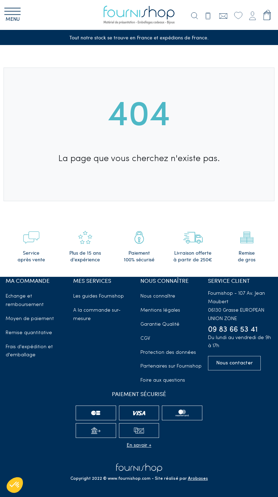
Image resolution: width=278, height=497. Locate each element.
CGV (145, 338)
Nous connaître (157, 296)
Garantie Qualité (159, 324)
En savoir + (139, 444)
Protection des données (168, 352)
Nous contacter (234, 363)
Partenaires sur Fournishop (171, 366)
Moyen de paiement (30, 318)
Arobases (198, 479)
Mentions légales (160, 310)
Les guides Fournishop (98, 296)
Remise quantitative (29, 333)
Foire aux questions (162, 380)
